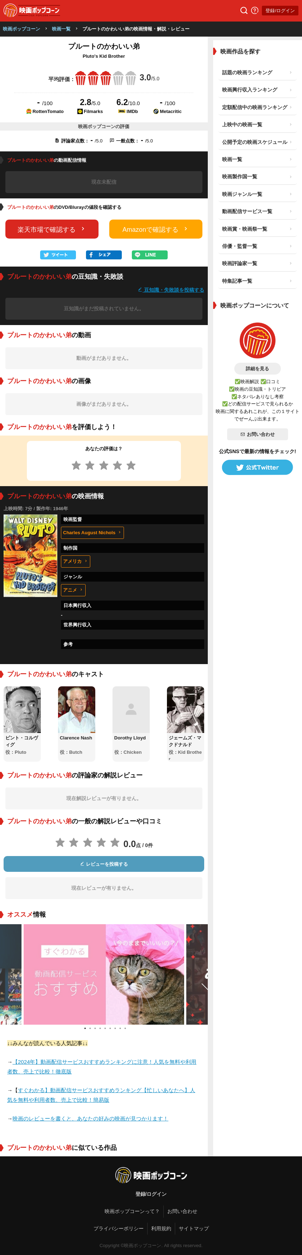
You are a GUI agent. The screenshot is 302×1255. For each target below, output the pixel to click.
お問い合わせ (257, 434)
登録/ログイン (280, 10)
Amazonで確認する (156, 229)
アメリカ (75, 561)
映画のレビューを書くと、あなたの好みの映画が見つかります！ (90, 1118)
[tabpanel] (104, 974)
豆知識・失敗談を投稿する (171, 289)
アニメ (73, 590)
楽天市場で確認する (52, 229)
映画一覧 (61, 29)
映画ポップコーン (21, 29)
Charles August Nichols (92, 532)
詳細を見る (257, 368)
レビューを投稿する (104, 864)
